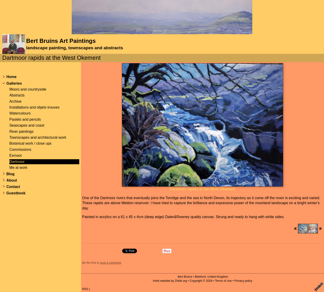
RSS (85, 289)
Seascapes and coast (26, 125)
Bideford (200, 276)
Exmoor (15, 155)
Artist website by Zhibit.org (170, 280)
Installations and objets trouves (34, 107)
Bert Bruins (185, 276)
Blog (10, 174)
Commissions (20, 149)
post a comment (110, 262)
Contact (13, 187)
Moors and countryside (27, 89)
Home (11, 77)
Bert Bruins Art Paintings (61, 41)
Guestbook (16, 193)
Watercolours (20, 113)
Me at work (18, 167)
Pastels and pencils (25, 119)
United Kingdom (217, 276)
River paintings (21, 131)
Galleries (14, 83)
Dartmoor (17, 162)
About (11, 180)
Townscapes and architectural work (37, 137)
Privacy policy (243, 280)
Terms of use (223, 280)
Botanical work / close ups (30, 143)
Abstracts (17, 95)
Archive (15, 101)
